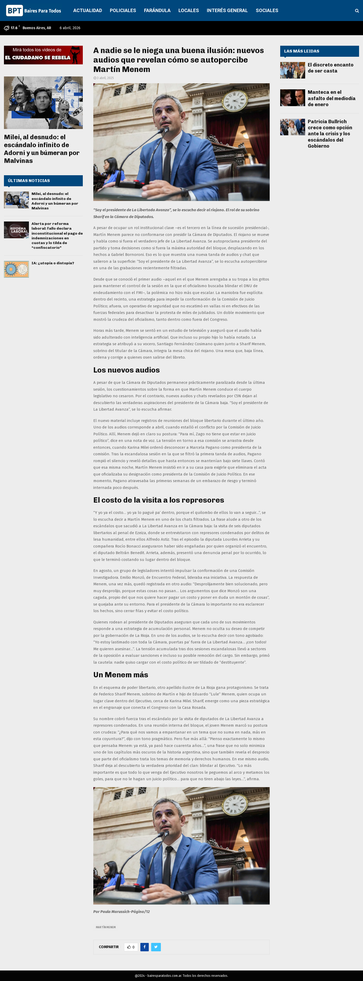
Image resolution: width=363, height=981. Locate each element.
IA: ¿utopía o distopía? (53, 263)
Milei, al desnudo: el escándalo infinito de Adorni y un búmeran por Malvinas (42, 148)
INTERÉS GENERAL (227, 10)
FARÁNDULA (157, 10)
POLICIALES (123, 10)
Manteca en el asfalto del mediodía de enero (332, 98)
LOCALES (188, 10)
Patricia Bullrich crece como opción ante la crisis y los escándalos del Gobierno (330, 134)
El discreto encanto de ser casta (331, 68)
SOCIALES (267, 10)
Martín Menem (106, 927)
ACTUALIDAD (87, 10)
